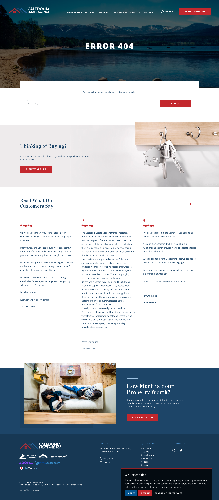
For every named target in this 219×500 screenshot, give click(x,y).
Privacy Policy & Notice (41, 484)
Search (175, 103)
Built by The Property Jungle (31, 490)
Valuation (146, 458)
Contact (149, 11)
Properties (76, 11)
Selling (145, 451)
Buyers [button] (106, 11)
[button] (190, 204)
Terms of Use (24, 484)
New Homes (122, 11)
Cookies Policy (58, 484)
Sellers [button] (92, 11)
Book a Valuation (142, 417)
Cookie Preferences (74, 484)
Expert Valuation (195, 11)
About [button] (136, 11)
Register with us (36, 169)
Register (145, 461)
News (144, 465)
